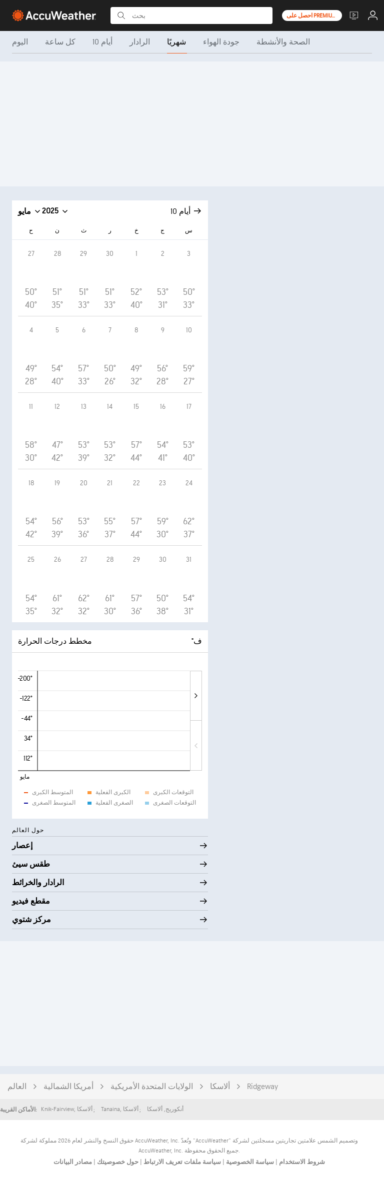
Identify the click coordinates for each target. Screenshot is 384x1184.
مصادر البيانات (73, 1162)
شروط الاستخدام (301, 1162)
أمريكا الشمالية (69, 1087)
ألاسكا (220, 1087)
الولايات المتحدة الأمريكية (151, 1087)
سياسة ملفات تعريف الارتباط (181, 1162)
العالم (17, 1087)
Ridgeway (262, 1087)
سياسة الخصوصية (249, 1162)
